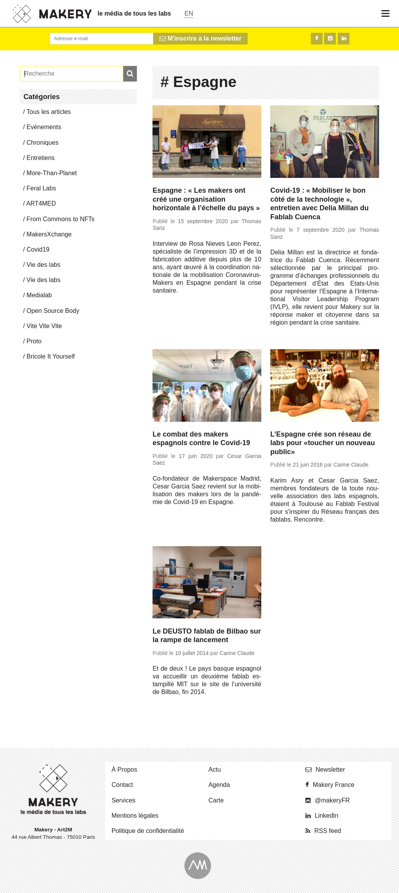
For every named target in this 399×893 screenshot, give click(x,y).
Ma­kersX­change (49, 234)
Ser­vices (123, 800)
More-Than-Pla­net (52, 173)
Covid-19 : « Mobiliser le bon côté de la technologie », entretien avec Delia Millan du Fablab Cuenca (319, 203)
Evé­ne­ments (44, 127)
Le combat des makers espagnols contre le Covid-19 (201, 438)
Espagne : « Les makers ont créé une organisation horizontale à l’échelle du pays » (206, 199)
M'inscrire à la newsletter (200, 38)
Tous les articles (49, 111)
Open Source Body (53, 310)
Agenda (219, 784)
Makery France (334, 784)
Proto (34, 341)
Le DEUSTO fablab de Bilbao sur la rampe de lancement (207, 635)
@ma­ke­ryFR (332, 800)
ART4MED (41, 203)
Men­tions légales (135, 815)
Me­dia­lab (39, 295)
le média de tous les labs (134, 13)
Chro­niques (43, 142)
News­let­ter (330, 769)
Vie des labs (43, 264)
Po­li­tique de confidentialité (148, 830)
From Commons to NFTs (60, 219)
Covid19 (38, 249)
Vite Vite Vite (44, 326)
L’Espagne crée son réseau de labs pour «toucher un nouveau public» (322, 443)
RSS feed (327, 830)
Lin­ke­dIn (327, 815)
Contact (122, 784)
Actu (214, 769)
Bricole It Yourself (51, 356)
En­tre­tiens (41, 157)
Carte (215, 800)
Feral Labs (41, 188)
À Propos (124, 769)
